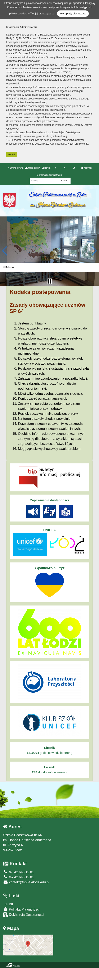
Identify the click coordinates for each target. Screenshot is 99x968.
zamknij (11, 154)
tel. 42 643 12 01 (18, 872)
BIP (8, 904)
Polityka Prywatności (21, 909)
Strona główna (15, 168)
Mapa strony (32, 168)
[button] (5, 251)
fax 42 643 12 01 (18, 877)
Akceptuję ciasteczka (72, 13)
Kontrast (86, 168)
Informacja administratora (49, 175)
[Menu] (49, 267)
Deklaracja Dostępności (23, 914)
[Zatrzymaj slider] (49, 281)
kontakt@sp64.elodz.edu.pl (26, 882)
